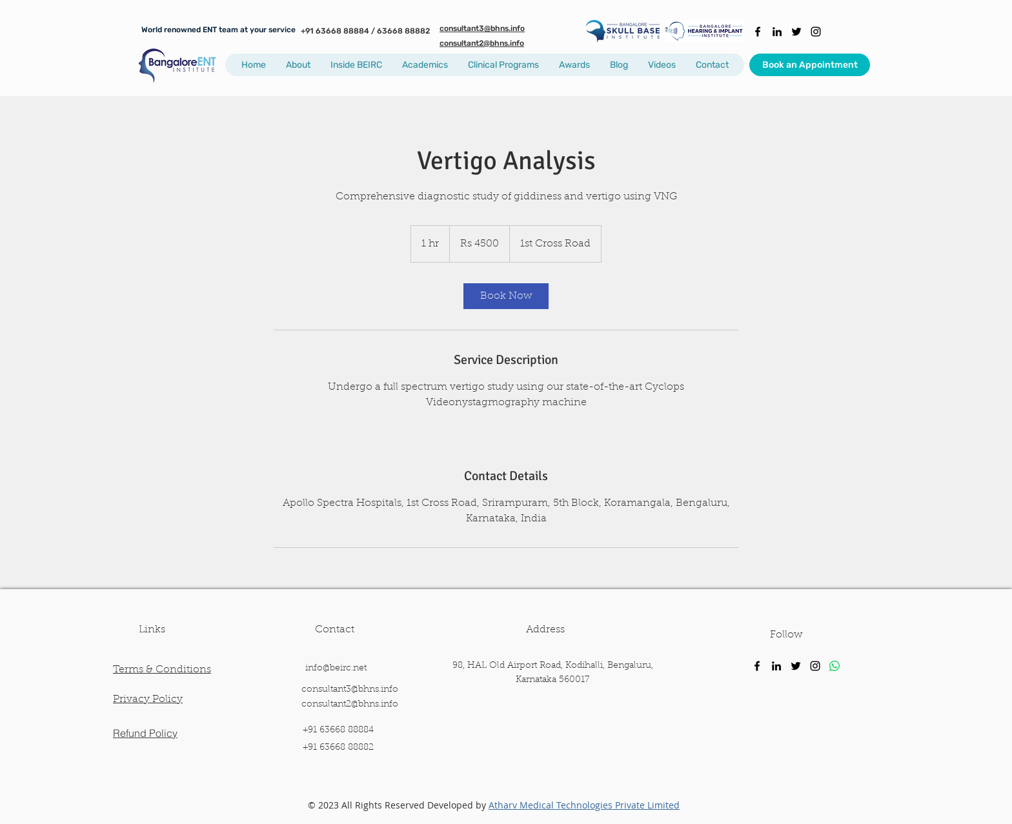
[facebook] (757, 31)
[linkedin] (777, 31)
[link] (506, 296)
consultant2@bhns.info (349, 704)
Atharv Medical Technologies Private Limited (584, 805)
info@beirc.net (336, 668)
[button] (298, 65)
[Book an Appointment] (809, 65)
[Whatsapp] (834, 665)
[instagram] (815, 31)
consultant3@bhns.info (349, 689)
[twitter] (796, 31)
